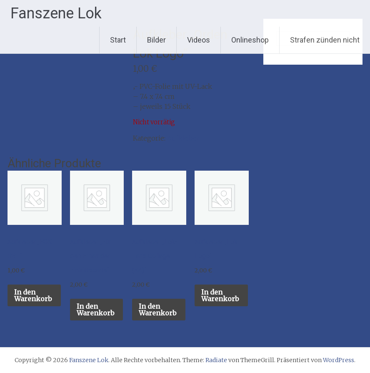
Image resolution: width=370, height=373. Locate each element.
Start (118, 39)
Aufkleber (183, 138)
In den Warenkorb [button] (33, 295)
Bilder (156, 39)
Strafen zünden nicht (325, 39)
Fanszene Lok (56, 13)
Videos (198, 39)
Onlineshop (250, 39)
